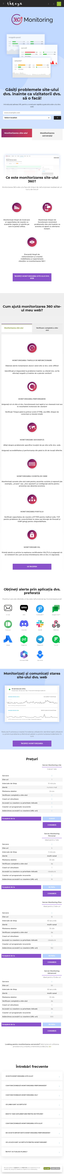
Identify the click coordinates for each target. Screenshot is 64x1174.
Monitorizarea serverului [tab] (47, 134)
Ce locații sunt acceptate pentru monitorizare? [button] (26, 1142)
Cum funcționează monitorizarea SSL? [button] (22, 1095)
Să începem (32, 567)
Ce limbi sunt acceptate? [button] (16, 1104)
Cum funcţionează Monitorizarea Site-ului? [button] (24, 1123)
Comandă (52, 825)
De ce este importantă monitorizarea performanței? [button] (28, 1133)
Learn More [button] (55, 1168)
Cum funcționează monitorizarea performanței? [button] (26, 1085)
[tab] (32, 1076)
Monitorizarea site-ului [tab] (15, 133)
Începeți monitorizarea (32, 743)
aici (50, 1046)
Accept (47, 1168)
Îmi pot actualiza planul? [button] (16, 1152)
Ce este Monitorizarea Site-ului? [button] (19, 1076)
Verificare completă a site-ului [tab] (47, 329)
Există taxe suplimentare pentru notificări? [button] (24, 1114)
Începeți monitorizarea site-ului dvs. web (32, 277)
